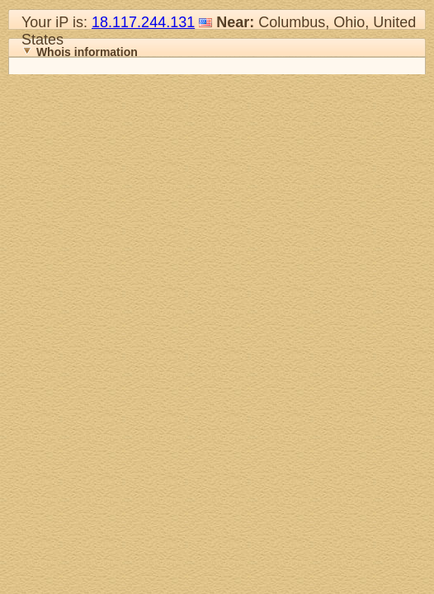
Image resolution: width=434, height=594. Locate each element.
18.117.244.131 (143, 22)
